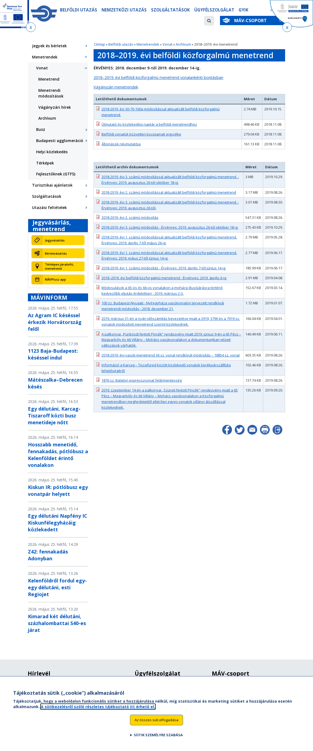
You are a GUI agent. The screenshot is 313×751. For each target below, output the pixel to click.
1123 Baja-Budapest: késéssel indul (53, 354)
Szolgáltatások (171, 10)
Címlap (99, 44)
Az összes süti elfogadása (156, 725)
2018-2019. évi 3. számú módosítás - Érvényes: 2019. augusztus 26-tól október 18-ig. (170, 227)
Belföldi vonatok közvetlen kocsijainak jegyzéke (141, 134)
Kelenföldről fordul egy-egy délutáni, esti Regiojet (57, 587)
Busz (40, 129)
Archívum (183, 44)
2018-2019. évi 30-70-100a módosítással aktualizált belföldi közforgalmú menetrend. (161, 112)
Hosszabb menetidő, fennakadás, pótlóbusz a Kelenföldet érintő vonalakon (58, 454)
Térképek (45, 163)
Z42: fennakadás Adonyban (48, 555)
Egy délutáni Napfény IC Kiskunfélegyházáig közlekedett (57, 523)
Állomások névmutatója (121, 144)
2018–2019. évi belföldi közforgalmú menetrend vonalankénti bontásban (158, 77)
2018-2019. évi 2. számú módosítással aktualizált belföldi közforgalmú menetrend (169, 192)
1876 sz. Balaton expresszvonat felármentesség (142, 380)
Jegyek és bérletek (49, 45)
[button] (209, 21)
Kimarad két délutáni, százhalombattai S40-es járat (57, 623)
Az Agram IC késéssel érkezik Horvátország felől (55, 322)
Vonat (167, 44)
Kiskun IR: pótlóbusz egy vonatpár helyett (58, 490)
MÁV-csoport (251, 20)
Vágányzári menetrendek (116, 87)
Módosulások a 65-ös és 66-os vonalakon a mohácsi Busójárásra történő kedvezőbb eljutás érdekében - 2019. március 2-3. (162, 290)
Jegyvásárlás (55, 240)
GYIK (245, 10)
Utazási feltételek (49, 207)
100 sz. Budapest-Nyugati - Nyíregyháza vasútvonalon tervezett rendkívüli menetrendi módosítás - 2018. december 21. (163, 306)
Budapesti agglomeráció (59, 140)
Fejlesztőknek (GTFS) (55, 173)
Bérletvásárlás (56, 253)
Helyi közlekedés (52, 151)
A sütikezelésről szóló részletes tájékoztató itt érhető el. (98, 711)
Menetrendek (148, 44)
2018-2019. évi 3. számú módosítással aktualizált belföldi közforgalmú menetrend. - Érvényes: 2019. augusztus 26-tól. (170, 205)
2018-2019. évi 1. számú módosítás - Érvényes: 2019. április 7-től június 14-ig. (164, 268)
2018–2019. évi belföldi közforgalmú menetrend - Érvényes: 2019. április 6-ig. (164, 277)
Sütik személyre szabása (158, 740)
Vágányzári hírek (54, 107)
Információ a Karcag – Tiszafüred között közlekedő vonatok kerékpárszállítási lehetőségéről (166, 368)
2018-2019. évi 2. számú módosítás (130, 217)
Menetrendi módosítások (50, 93)
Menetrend (48, 79)
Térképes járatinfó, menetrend (59, 266)
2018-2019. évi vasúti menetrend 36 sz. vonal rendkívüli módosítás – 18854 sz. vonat (171, 355)
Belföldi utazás (79, 10)
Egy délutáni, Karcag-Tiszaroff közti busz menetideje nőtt (54, 415)
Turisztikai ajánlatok (52, 185)
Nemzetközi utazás (124, 10)
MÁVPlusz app (55, 279)
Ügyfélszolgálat (215, 10)
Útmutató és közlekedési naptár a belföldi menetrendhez (149, 124)
